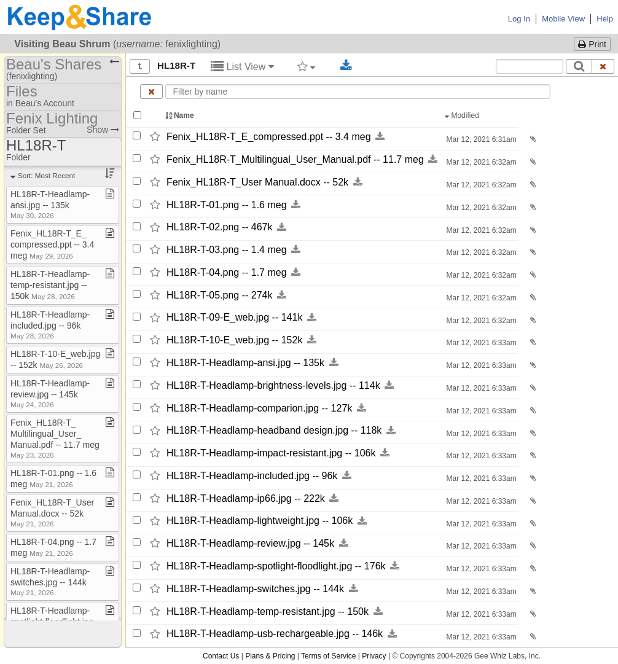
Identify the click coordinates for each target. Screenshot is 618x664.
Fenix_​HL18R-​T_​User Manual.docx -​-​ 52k (257, 182)
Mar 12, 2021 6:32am (480, 162)
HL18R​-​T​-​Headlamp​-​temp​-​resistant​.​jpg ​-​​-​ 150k (50, 285)
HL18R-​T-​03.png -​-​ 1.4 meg (226, 249)
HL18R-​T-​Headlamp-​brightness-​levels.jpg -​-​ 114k (273, 385)
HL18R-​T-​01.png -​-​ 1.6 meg (226, 205)
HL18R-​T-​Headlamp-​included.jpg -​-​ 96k (251, 476)
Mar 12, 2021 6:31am (480, 139)
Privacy (374, 656)
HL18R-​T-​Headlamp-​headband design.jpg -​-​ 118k (273, 431)
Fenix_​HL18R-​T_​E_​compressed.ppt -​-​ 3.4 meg (268, 136)
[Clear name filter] (151, 91)
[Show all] (140, 66)
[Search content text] (529, 66)
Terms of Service (328, 656)
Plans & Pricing (270, 656)
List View (242, 66)
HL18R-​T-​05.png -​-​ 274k (219, 295)
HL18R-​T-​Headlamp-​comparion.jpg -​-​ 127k (259, 408)
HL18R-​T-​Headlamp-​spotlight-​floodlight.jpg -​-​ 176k (276, 566)
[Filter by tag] (306, 66)
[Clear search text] (603, 66)
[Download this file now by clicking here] (380, 136)
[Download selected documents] (346, 65)
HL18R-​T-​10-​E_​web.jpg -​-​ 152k (234, 340)
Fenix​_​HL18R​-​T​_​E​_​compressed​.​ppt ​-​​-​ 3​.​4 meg (52, 244)
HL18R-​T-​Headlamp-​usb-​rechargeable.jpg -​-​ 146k (274, 634)
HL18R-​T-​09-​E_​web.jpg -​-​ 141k (234, 318)
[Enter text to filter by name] (357, 91)
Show (103, 130)
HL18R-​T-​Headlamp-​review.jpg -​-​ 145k (250, 543)
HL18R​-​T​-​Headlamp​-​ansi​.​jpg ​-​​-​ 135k (50, 204)
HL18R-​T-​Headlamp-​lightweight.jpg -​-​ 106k (259, 521)
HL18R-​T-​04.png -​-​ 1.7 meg (226, 272)
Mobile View (563, 18)
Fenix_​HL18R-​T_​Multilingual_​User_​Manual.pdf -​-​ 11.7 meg (295, 159)
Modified (463, 115)
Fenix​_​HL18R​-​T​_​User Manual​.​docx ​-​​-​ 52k (52, 513)
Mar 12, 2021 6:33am (480, 342)
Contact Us (221, 656)
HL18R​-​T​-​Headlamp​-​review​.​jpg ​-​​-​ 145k (50, 393)
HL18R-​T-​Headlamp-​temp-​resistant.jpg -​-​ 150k (267, 611)
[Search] (579, 66)
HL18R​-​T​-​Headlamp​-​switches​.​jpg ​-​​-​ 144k (50, 581)
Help (604, 18)
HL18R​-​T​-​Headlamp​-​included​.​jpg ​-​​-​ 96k (50, 325)
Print (592, 44)
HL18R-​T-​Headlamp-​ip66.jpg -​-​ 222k (245, 498)
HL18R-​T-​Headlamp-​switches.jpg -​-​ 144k (255, 589)
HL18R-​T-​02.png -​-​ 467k (219, 227)
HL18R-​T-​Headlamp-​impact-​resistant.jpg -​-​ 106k (271, 453)
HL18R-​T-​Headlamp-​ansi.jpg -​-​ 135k (245, 362)
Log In (519, 18)
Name (180, 115)
